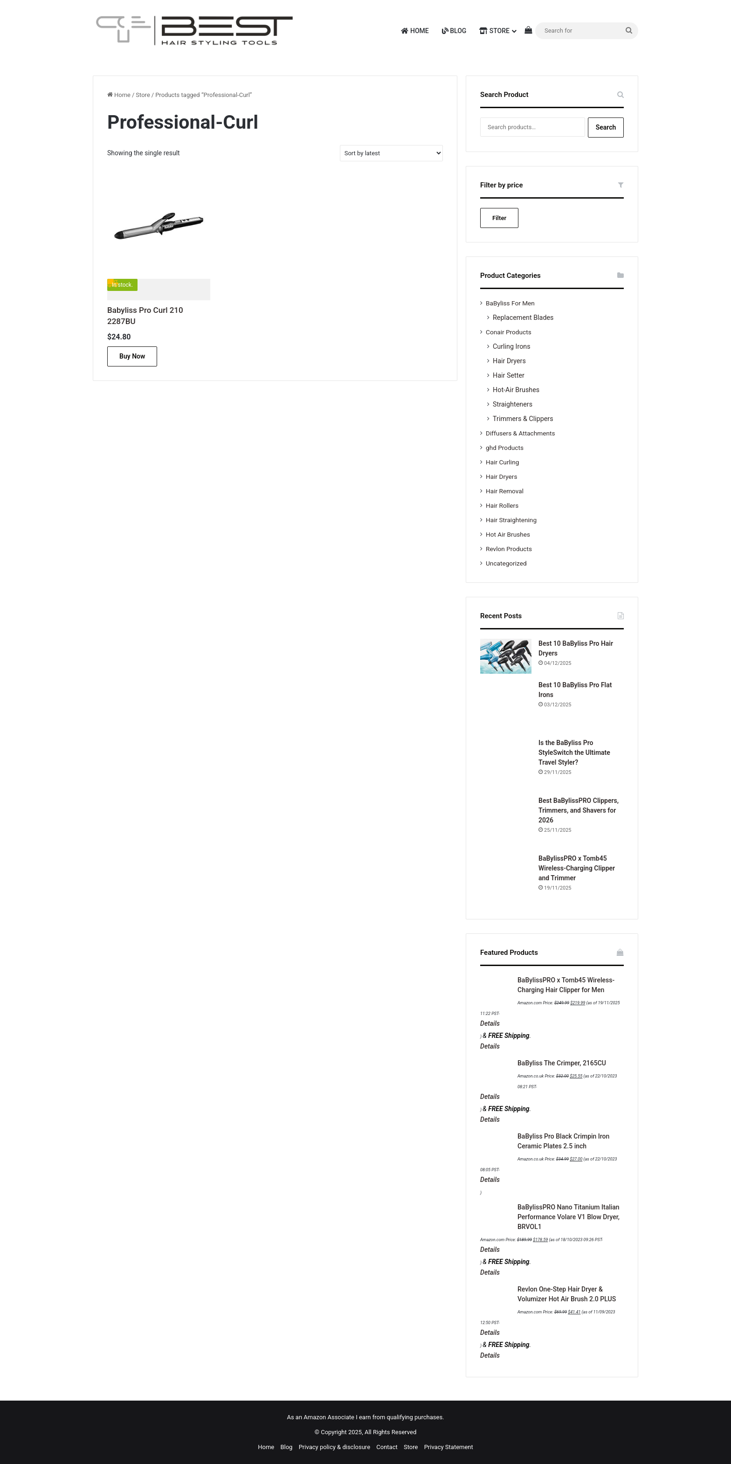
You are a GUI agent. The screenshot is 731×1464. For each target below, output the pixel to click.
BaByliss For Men (510, 303)
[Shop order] (391, 153)
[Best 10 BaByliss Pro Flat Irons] (505, 706)
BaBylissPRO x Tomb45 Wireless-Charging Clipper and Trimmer (576, 868)
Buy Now (132, 356)
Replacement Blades (523, 317)
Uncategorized (506, 563)
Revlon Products (509, 548)
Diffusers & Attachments (520, 433)
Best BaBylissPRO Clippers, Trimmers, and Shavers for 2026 (578, 810)
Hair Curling (502, 462)
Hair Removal (505, 491)
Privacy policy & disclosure (334, 1446)
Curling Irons (512, 346)
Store (494, 31)
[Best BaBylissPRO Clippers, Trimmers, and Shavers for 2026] (505, 821)
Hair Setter (508, 375)
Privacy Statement (448, 1446)
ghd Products (505, 447)
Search (606, 127)
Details (490, 1023)
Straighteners (512, 404)
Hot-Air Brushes (516, 390)
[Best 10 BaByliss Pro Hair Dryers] (505, 656)
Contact (386, 1446)
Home (414, 31)
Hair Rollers (502, 505)
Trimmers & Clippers (523, 418)
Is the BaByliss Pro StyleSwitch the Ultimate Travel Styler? (574, 752)
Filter (499, 217)
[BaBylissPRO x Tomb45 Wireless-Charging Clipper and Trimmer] (505, 879)
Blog (454, 31)
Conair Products (508, 332)
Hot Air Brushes (508, 534)
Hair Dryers (509, 361)
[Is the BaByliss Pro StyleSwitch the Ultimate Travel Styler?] (505, 763)
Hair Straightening (511, 520)
